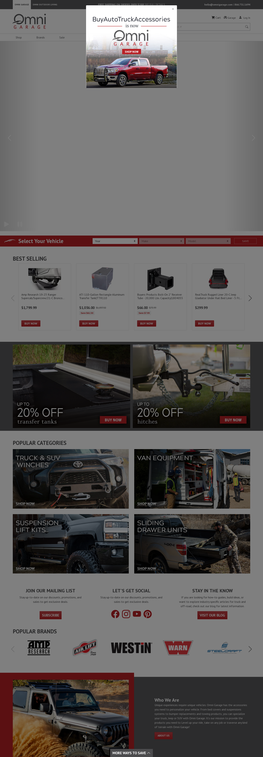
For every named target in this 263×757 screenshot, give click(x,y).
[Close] (131, 9)
